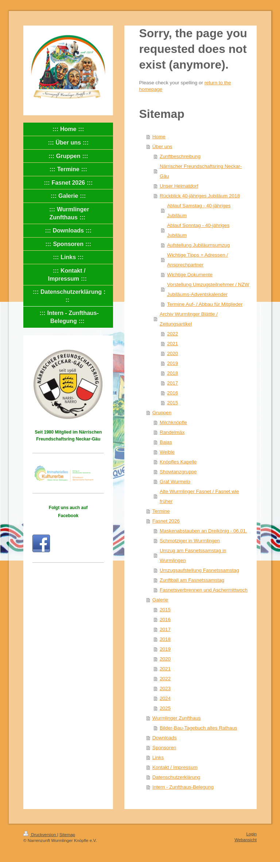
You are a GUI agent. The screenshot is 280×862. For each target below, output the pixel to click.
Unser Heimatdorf (179, 186)
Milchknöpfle (173, 422)
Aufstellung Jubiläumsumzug (198, 245)
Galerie (160, 600)
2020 (172, 353)
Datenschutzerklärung (176, 777)
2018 (172, 373)
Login (251, 833)
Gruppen (162, 412)
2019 (172, 363)
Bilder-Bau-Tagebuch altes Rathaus (198, 728)
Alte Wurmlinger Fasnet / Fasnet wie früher (199, 496)
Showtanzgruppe (178, 471)
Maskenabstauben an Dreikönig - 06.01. (203, 531)
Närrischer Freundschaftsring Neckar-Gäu (201, 171)
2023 (165, 688)
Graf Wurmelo (175, 481)
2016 (172, 393)
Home (159, 136)
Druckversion (40, 834)
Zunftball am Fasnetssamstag (192, 580)
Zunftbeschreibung (180, 156)
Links (158, 757)
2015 (172, 402)
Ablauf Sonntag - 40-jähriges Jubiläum (198, 230)
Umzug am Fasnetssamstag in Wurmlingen (193, 555)
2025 (165, 708)
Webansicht (245, 839)
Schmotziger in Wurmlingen (190, 540)
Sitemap (67, 834)
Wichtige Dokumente (190, 274)
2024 (165, 698)
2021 (172, 343)
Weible (167, 452)
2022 (172, 333)
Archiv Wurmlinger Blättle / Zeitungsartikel (189, 319)
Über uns (162, 146)
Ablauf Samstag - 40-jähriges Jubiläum (198, 210)
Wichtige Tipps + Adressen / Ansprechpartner (197, 260)
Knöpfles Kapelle (178, 462)
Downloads (164, 737)
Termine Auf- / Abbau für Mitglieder (204, 304)
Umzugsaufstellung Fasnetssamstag (199, 570)
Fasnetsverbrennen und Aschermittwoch (204, 590)
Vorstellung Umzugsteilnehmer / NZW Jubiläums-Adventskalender (208, 289)
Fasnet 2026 (166, 521)
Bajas (166, 442)
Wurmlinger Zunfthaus (176, 718)
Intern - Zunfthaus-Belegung (183, 787)
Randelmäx (172, 432)
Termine (161, 511)
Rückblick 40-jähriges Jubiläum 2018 (200, 196)
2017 (172, 383)
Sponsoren (164, 747)
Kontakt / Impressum (175, 767)
